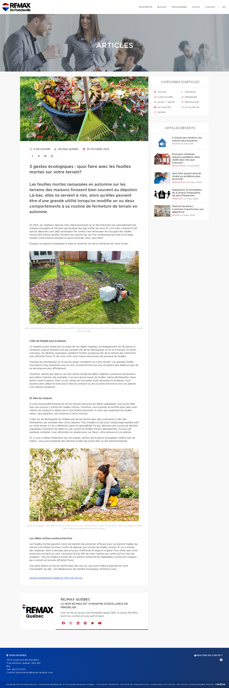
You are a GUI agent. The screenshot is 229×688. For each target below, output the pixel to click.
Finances (188, 92)
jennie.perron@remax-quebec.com (34, 673)
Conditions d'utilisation (163, 684)
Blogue (161, 7)
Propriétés (145, 7)
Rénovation (190, 102)
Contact (210, 7)
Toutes (160, 92)
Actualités (162, 107)
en (224, 7)
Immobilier (189, 97)
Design (159, 112)
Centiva (220, 684)
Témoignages (179, 7)
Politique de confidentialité (134, 684)
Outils (196, 7)
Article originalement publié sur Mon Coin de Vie (55, 578)
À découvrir (39, 149)
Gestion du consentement (190, 684)
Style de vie (190, 107)
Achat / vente (164, 102)
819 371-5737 (19, 669)
